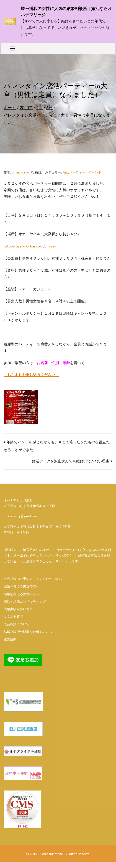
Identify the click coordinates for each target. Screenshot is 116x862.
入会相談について (16, 624)
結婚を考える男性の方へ (21, 586)
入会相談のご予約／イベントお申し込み (33, 579)
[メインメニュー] (12, 48)
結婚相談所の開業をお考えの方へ (28, 632)
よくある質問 (13, 616)
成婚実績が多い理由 (18, 609)
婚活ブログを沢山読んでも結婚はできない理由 (70, 461)
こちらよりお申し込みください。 (31, 374)
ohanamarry (20, 172)
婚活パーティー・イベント (82, 172)
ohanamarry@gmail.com (21, 516)
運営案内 (10, 639)
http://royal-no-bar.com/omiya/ (30, 246)
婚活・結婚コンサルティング (25, 601)
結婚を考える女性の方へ (21, 594)
